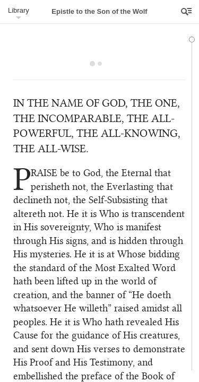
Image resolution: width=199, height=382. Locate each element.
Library (18, 10)
